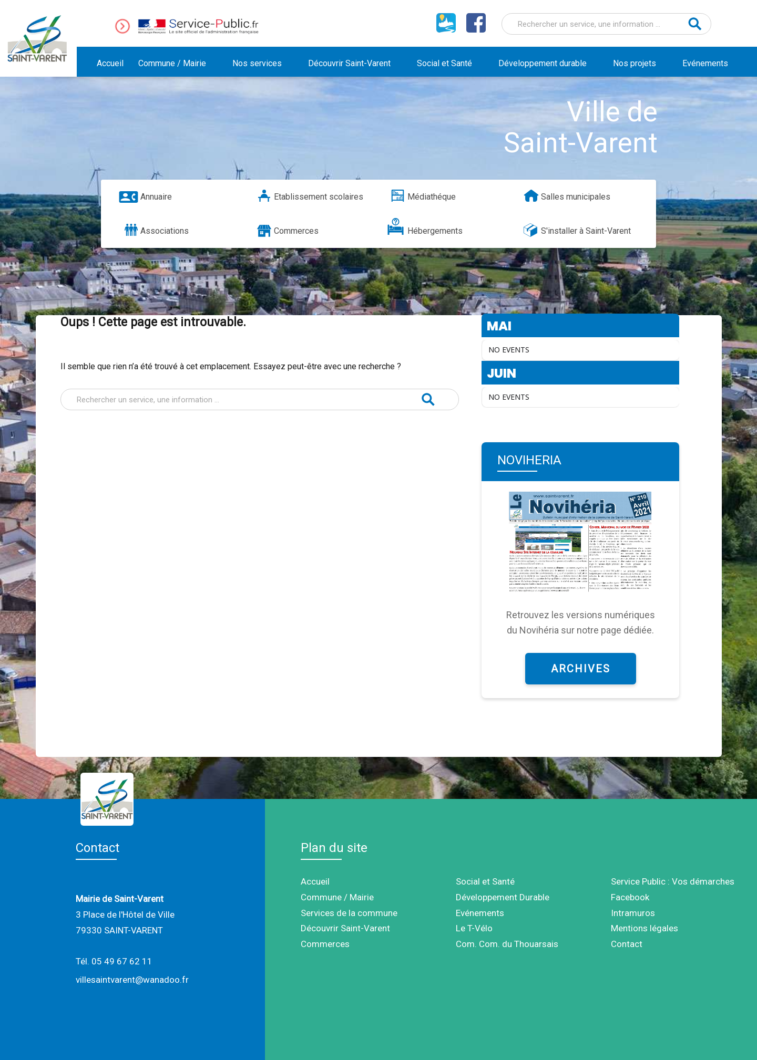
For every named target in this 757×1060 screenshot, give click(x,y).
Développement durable (542, 63)
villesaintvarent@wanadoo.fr (132, 979)
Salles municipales (575, 197)
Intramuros (633, 913)
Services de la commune (349, 913)
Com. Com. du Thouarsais (507, 944)
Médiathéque (431, 197)
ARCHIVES (580, 668)
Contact (626, 944)
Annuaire (156, 197)
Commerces (296, 231)
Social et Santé (444, 63)
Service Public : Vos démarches (672, 881)
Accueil (110, 63)
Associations (164, 231)
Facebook (630, 897)
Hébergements (435, 231)
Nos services (257, 63)
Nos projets (634, 63)
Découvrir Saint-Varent (349, 63)
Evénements (705, 63)
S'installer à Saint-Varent (586, 231)
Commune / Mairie (172, 63)
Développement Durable (502, 897)
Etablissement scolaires (318, 197)
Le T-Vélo (474, 928)
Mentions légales (644, 928)
